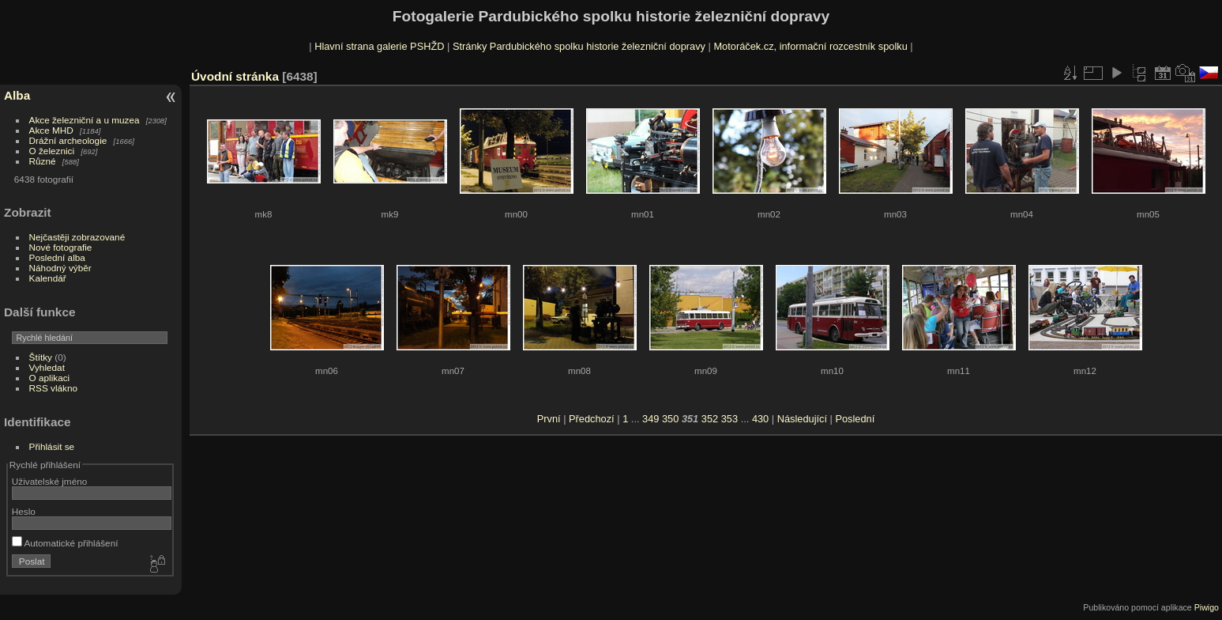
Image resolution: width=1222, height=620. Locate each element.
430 (760, 419)
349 (650, 419)
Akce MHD (51, 130)
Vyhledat (47, 367)
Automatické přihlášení (65, 543)
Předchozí (592, 419)
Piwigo (1206, 607)
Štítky (40, 357)
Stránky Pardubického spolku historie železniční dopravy (579, 46)
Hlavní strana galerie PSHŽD (379, 46)
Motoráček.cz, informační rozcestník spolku (810, 46)
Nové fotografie (60, 247)
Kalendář (47, 278)
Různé (42, 161)
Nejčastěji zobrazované (77, 237)
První (549, 419)
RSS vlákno (53, 388)
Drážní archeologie (68, 140)
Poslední (854, 419)
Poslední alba (57, 257)
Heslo (24, 511)
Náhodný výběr (60, 268)
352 (709, 419)
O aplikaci (49, 377)
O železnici (52, 151)
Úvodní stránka (235, 76)
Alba (17, 95)
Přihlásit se (52, 446)
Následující (802, 419)
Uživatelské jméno (49, 481)
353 (729, 419)
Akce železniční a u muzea (84, 120)
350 (670, 419)
